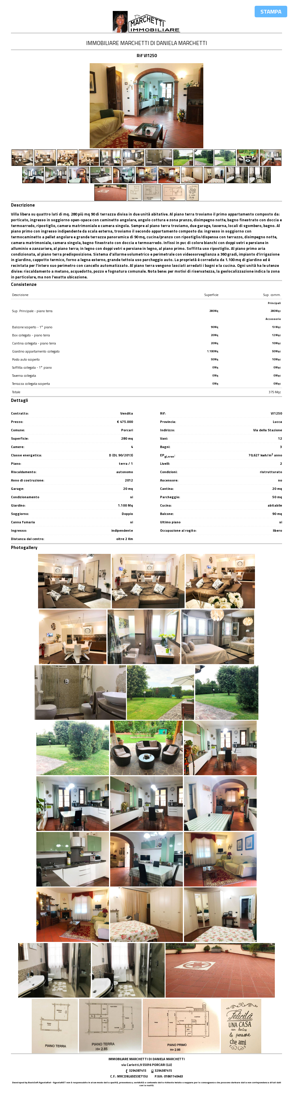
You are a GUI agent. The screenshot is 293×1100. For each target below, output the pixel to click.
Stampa (270, 11)
